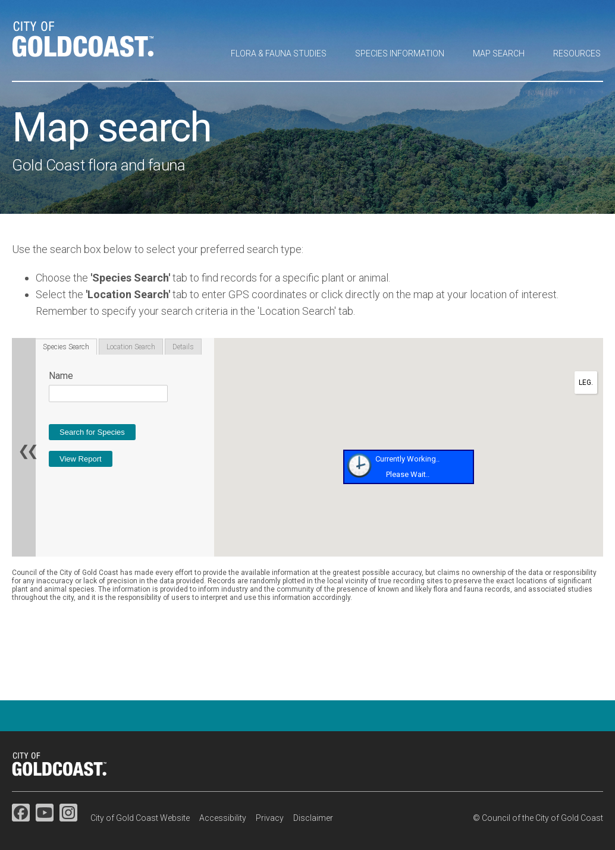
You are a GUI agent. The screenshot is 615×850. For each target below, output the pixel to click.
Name (61, 375)
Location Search (130, 347)
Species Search (66, 347)
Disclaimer (313, 818)
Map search (499, 53)
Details (183, 347)
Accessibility (222, 818)
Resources (577, 53)
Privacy (270, 818)
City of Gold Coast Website (140, 818)
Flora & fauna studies (279, 53)
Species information (399, 53)
